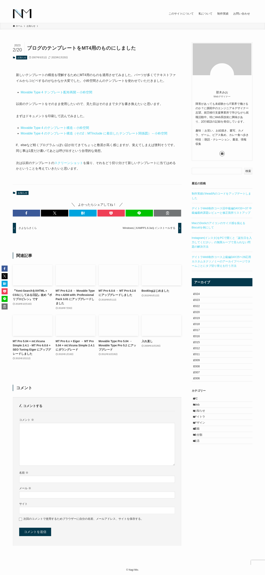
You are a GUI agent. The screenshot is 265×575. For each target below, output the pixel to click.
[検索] (249, 2)
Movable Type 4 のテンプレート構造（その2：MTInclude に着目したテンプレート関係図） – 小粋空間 (94, 133)
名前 (23, 472)
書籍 (199, 475)
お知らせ (21, 57)
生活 (199, 491)
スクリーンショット (68, 163)
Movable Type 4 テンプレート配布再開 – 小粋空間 (56, 92)
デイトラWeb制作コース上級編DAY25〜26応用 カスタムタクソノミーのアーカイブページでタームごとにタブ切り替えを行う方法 (221, 261)
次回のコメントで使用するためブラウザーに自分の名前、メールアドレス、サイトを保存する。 (83, 518)
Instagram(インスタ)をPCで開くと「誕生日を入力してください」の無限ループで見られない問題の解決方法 (222, 242)
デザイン (202, 467)
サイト (23, 503)
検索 (248, 171)
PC (198, 433)
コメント (26, 419)
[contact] (244, 2)
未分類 (201, 483)
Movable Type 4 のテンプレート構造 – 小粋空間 (55, 127)
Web (199, 442)
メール (25, 488)
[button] (26, 213)
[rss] (239, 2)
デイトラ (202, 458)
